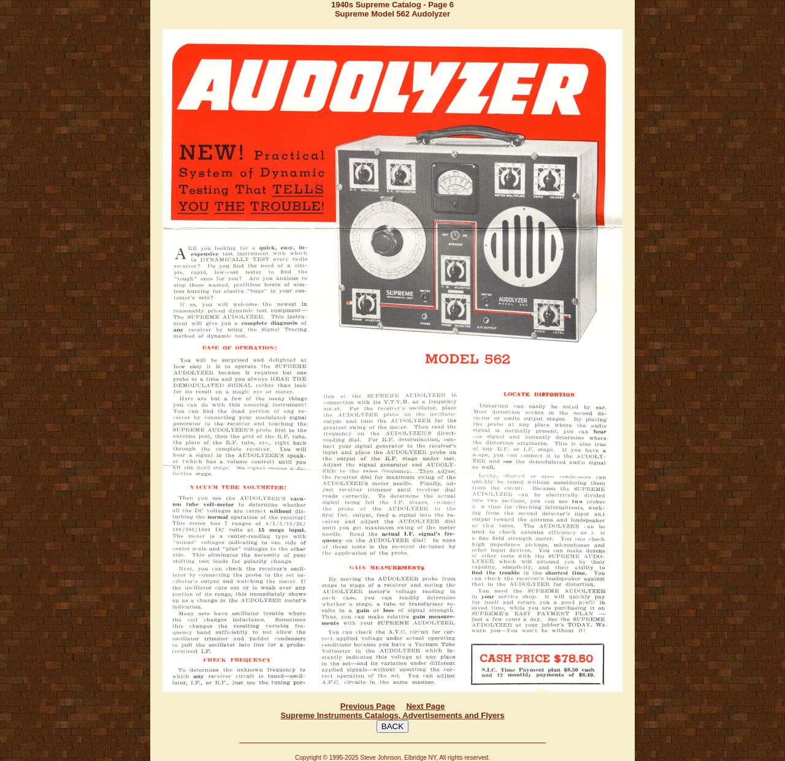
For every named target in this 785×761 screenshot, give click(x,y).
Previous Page (368, 706)
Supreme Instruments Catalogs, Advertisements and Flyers (392, 715)
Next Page (425, 706)
